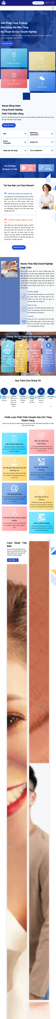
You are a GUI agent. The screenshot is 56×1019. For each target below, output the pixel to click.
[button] (50, 3)
